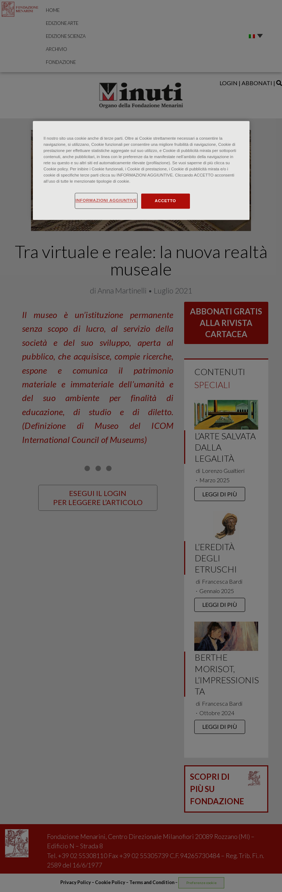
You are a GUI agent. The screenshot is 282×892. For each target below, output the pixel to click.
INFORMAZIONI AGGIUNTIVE (106, 200)
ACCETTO (165, 201)
